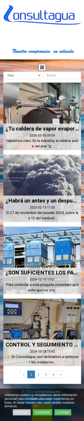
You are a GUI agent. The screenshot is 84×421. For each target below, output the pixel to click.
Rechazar (21, 412)
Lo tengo (63, 412)
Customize (42, 412)
